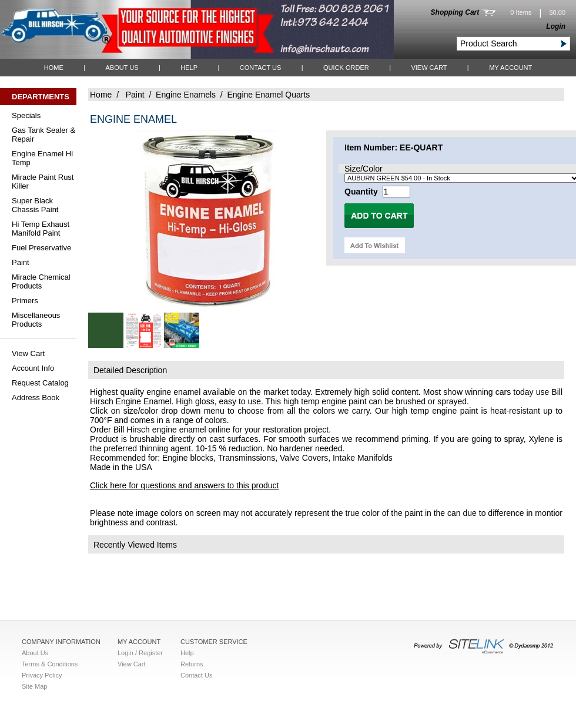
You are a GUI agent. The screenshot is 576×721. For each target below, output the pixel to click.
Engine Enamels (186, 94)
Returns (191, 664)
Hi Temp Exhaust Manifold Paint (40, 228)
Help (188, 67)
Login (555, 26)
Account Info (33, 368)
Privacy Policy (42, 675)
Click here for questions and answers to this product (184, 485)
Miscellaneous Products (36, 319)
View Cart (429, 67)
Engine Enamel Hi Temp (42, 158)
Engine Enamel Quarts (268, 94)
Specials (26, 115)
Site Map (34, 686)
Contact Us (261, 67)
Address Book (35, 397)
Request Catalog (40, 382)
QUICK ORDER (346, 67)
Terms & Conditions (50, 664)
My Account (510, 67)
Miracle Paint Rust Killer (42, 181)
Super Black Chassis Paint (35, 205)
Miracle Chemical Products (41, 281)
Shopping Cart (455, 12)
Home (53, 67)
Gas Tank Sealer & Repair (43, 134)
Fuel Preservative (41, 247)
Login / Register (140, 652)
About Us (121, 67)
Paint (20, 262)
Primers (25, 300)
